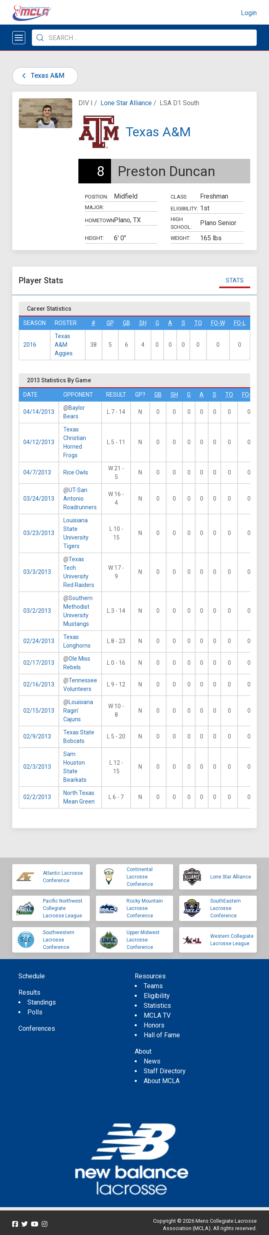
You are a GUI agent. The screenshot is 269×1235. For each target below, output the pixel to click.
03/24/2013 (38, 498)
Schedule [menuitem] (31, 976)
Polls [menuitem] (34, 1012)
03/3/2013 (37, 572)
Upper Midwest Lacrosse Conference (143, 940)
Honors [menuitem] (154, 1025)
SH (143, 323)
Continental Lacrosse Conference (140, 877)
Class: (179, 197)
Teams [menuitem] (153, 986)
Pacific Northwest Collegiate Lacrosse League (62, 908)
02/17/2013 (38, 662)
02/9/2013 (37, 736)
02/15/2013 (38, 710)
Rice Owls (75, 472)
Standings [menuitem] (41, 1002)
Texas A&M (41, 75)
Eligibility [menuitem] (157, 996)
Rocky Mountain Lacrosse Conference (145, 908)
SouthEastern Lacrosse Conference (225, 908)
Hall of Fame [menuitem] (162, 1035)
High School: (181, 223)
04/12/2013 (38, 442)
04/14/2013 (38, 412)
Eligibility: (184, 208)
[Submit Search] (40, 37)
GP (110, 323)
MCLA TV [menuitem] (157, 1015)
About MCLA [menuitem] (162, 1081)
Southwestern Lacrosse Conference (58, 940)
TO (198, 323)
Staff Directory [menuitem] (165, 1071)
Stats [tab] (235, 280)
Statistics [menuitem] (157, 1005)
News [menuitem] (152, 1061)
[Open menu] (18, 37)
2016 (29, 344)
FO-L (240, 323)
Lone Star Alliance (126, 103)
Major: (94, 207)
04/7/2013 (37, 472)
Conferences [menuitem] (36, 1028)
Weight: (181, 238)
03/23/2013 (38, 533)
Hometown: (99, 220)
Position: (96, 197)
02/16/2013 (38, 684)
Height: (94, 238)
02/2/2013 (37, 797)
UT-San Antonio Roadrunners (80, 498)
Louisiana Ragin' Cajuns (78, 710)
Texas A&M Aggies (64, 345)
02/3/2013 (37, 766)
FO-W (218, 323)
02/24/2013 (38, 641)
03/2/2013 (37, 610)
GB (126, 323)
